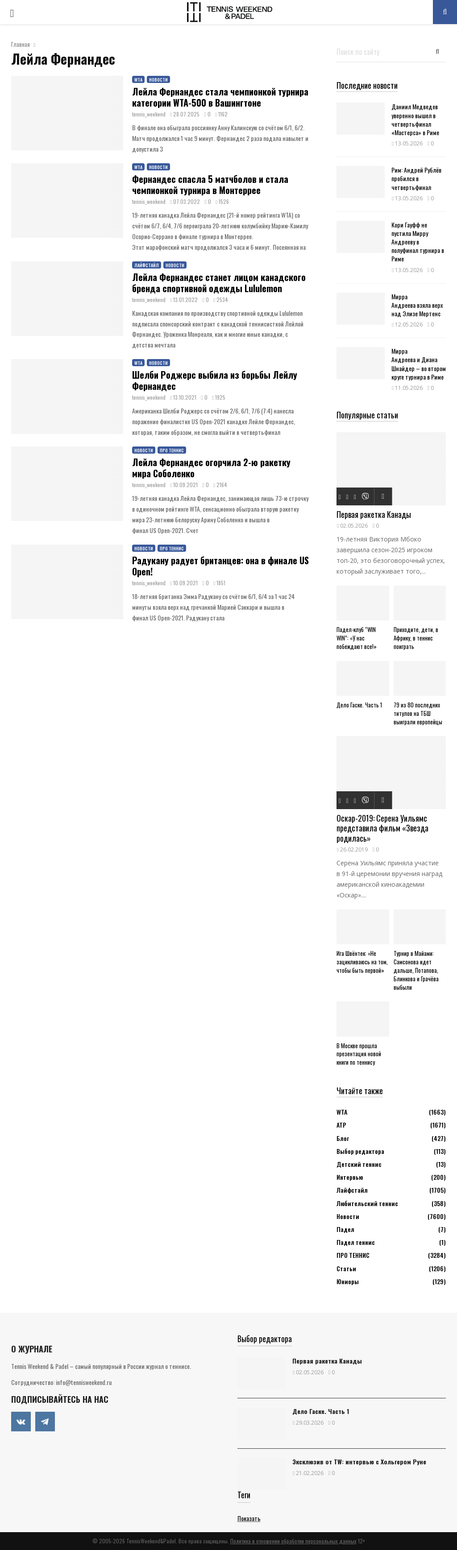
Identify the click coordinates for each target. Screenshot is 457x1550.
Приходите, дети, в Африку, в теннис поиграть (416, 638)
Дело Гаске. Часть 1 (359, 704)
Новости (158, 79)
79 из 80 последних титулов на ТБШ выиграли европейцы (418, 713)
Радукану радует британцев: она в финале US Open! (220, 566)
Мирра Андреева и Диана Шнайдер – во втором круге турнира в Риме (418, 363)
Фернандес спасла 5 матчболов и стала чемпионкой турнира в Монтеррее (210, 184)
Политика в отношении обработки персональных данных (293, 1541)
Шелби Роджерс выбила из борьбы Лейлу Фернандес (214, 380)
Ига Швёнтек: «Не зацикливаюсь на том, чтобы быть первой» (362, 962)
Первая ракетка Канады (374, 514)
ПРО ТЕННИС (172, 450)
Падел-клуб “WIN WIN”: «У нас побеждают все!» (357, 638)
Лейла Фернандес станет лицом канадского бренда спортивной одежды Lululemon (219, 282)
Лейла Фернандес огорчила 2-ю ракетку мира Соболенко (211, 467)
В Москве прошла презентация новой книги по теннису (359, 1054)
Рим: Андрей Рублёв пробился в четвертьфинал (416, 178)
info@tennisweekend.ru (84, 1382)
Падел (345, 1229)
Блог (343, 1138)
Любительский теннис (367, 1203)
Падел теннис (356, 1242)
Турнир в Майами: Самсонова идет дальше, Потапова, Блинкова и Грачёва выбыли (416, 970)
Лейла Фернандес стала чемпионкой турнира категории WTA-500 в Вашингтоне (220, 97)
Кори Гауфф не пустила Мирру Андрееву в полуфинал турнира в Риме (417, 242)
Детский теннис (359, 1164)
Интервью (350, 1177)
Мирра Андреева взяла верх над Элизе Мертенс (417, 305)
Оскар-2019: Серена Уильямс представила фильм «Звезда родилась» (382, 828)
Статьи (346, 1268)
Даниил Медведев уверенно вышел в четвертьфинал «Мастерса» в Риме (415, 119)
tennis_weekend (149, 114)
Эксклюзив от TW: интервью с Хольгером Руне (359, 1461)
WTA (138, 79)
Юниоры (348, 1281)
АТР (341, 1124)
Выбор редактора (360, 1151)
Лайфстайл (146, 265)
